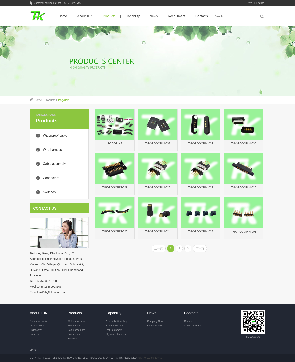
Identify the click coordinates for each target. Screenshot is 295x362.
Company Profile (39, 321)
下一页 (200, 248)
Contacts (201, 16)
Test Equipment (114, 330)
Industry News (154, 325)
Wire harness (75, 325)
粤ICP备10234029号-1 (150, 357)
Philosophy (36, 330)
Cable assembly (76, 330)
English (260, 3)
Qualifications (37, 325)
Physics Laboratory (116, 334)
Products (109, 16)
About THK (85, 16)
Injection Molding (115, 325)
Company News (155, 321)
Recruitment (176, 16)
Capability (133, 16)
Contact (188, 321)
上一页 (158, 248)
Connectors (74, 334)
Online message (193, 325)
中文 (250, 3)
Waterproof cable (77, 321)
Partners (34, 334)
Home (63, 16)
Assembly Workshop (116, 321)
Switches (72, 338)
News (154, 16)
